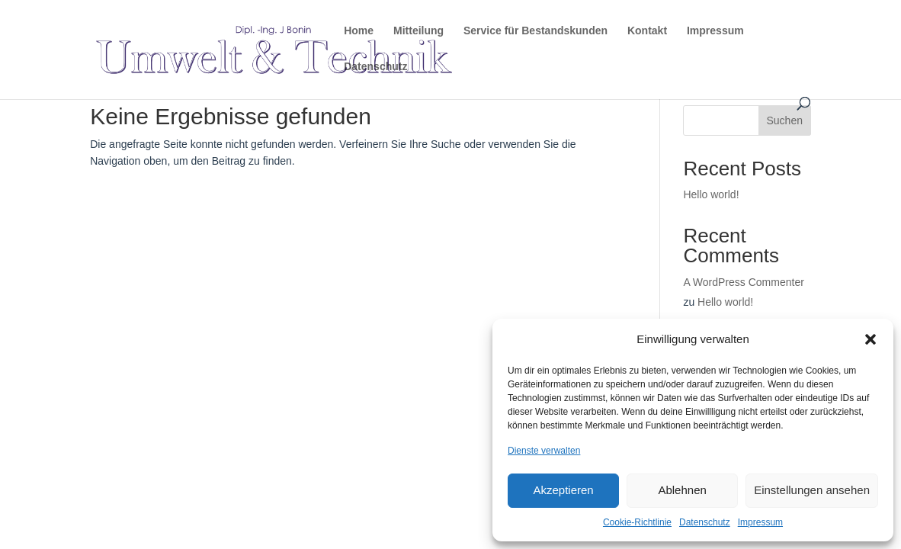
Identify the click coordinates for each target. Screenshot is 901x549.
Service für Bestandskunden (535, 31)
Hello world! (711, 194)
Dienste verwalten (544, 450)
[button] (870, 339)
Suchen (785, 120)
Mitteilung (418, 31)
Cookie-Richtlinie (637, 522)
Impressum (760, 522)
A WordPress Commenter (743, 282)
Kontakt (647, 31)
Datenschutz (704, 522)
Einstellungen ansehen (812, 489)
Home (359, 31)
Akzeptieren (563, 489)
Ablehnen (682, 489)
